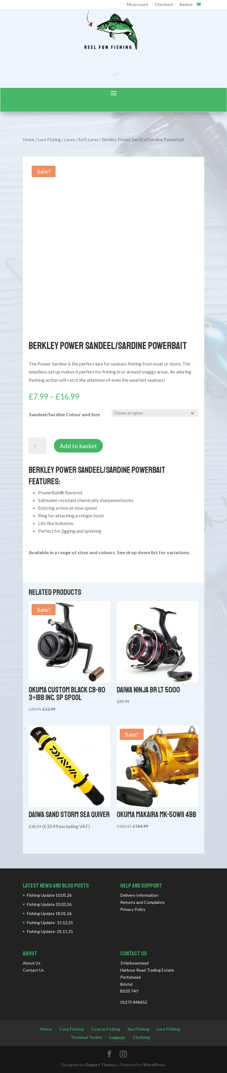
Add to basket (78, 445)
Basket (186, 4)
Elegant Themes (101, 1064)
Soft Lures (88, 139)
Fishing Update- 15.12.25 (50, 922)
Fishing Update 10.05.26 (49, 895)
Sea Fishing (138, 1028)
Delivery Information (139, 895)
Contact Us (33, 969)
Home (28, 139)
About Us (31, 962)
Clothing (141, 1037)
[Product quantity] (37, 445)
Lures (69, 139)
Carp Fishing (71, 1028)
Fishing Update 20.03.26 (49, 904)
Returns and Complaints (142, 902)
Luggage (117, 1037)
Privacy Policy (132, 909)
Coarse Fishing (105, 1028)
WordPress (154, 1064)
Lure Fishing (49, 139)
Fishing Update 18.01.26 (49, 913)
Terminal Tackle (86, 1037)
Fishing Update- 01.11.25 (50, 931)
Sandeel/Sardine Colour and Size (64, 414)
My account (137, 4)
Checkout (164, 4)
